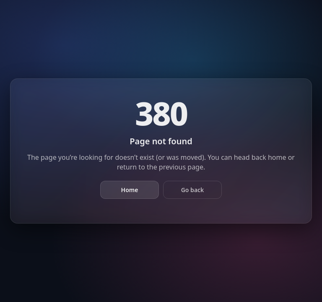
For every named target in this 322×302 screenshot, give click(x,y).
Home (129, 190)
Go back (192, 190)
